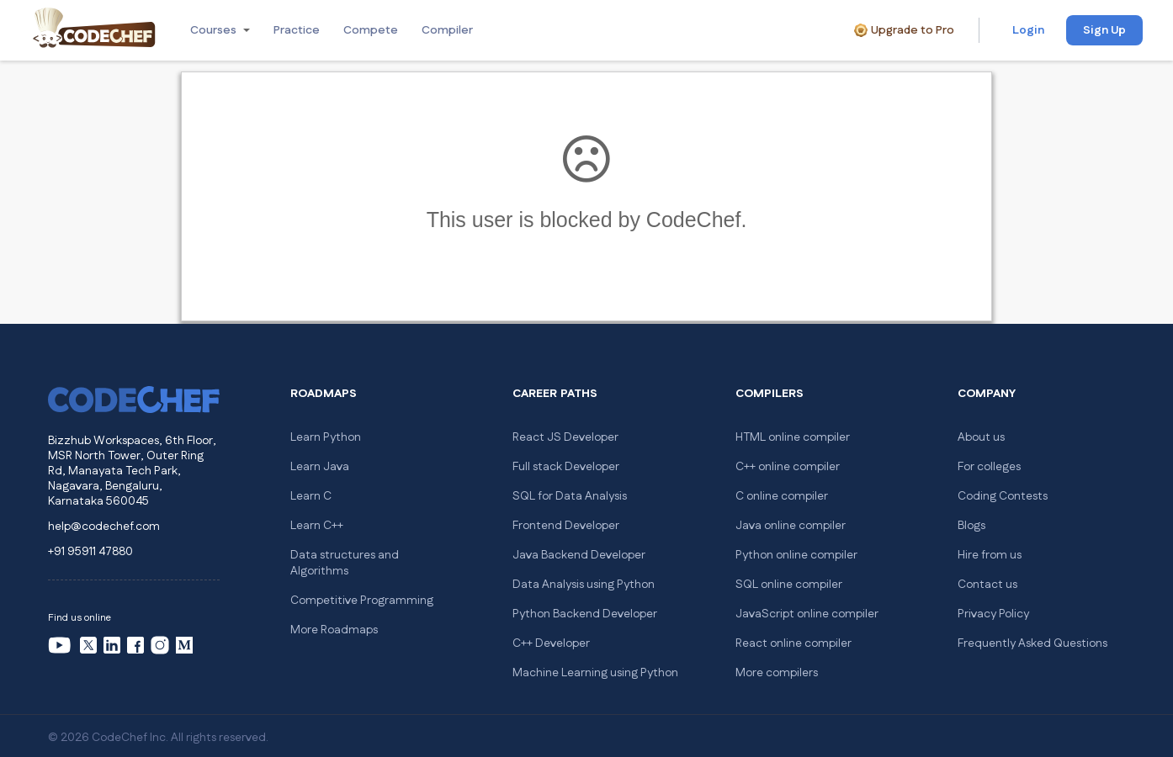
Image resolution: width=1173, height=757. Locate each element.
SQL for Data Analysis (569, 496)
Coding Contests (1003, 496)
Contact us (987, 584)
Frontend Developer (565, 525)
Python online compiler (796, 555)
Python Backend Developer (584, 614)
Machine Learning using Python (595, 672)
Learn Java (319, 466)
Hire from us (990, 555)
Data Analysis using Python (583, 584)
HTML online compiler (792, 437)
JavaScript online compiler (806, 614)
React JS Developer (565, 437)
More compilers (776, 672)
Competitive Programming (361, 600)
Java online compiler (790, 525)
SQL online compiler (788, 584)
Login (1028, 30)
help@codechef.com (104, 526)
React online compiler (793, 643)
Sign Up (1104, 30)
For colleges (989, 466)
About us (981, 437)
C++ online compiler (787, 466)
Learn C (311, 496)
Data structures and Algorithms (344, 563)
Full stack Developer (565, 466)
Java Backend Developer (578, 555)
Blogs (971, 525)
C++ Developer (551, 643)
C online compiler (781, 496)
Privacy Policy (993, 614)
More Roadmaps (334, 630)
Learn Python (325, 437)
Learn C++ (316, 525)
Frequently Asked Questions (1032, 643)
